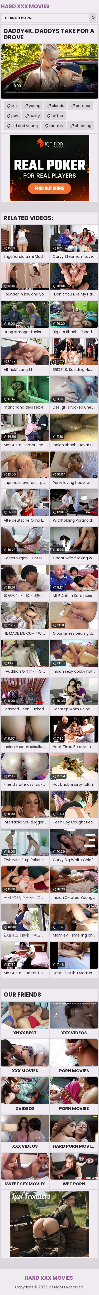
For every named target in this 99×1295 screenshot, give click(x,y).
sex (14, 105)
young (34, 105)
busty (35, 115)
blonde (58, 105)
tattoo (57, 115)
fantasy (56, 125)
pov (14, 115)
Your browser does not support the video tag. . (49, 71)
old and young (24, 125)
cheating (83, 125)
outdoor (83, 105)
